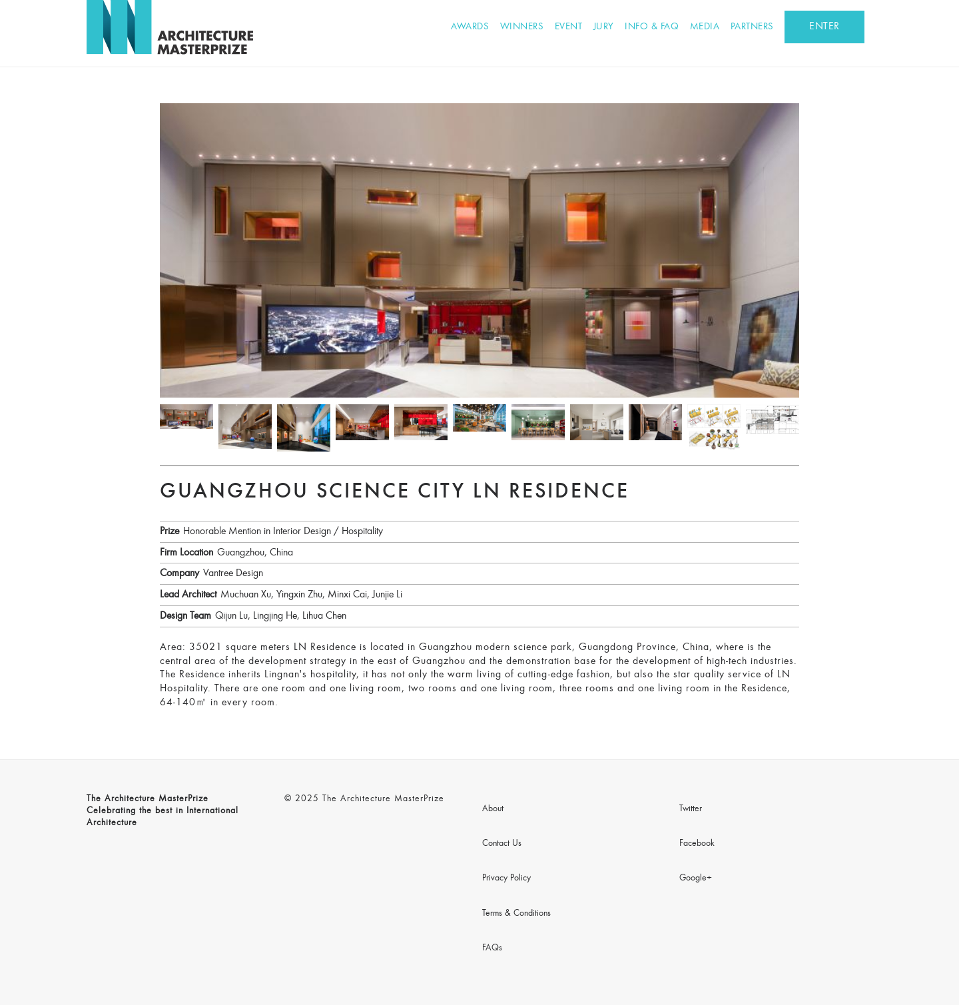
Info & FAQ (652, 27)
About (492, 809)
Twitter (690, 809)
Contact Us (501, 843)
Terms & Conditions (516, 913)
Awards (470, 27)
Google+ (695, 878)
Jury (603, 27)
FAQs (492, 948)
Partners (752, 27)
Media (705, 27)
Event (569, 27)
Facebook (697, 843)
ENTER (824, 26)
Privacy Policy (506, 878)
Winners (522, 27)
